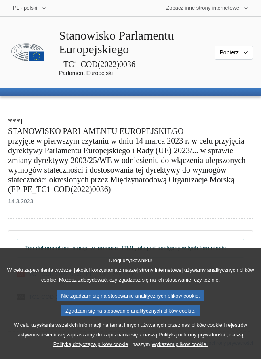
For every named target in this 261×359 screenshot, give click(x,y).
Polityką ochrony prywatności (191, 343)
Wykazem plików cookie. (180, 353)
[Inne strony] (207, 8)
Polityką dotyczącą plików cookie (90, 353)
